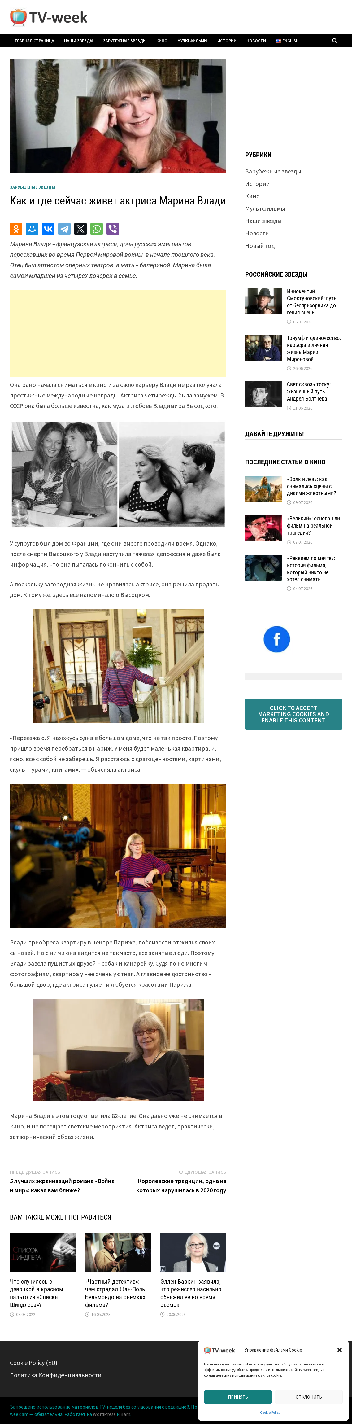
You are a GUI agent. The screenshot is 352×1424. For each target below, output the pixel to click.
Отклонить (309, 1397)
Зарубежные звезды (124, 40)
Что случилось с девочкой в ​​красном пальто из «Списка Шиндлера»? (36, 1293)
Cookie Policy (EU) (33, 1362)
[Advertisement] (118, 333)
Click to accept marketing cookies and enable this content (293, 714)
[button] (340, 1350)
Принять (238, 1397)
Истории (227, 40)
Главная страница (34, 40)
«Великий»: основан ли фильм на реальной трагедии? (313, 525)
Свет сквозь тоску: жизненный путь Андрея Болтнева (309, 391)
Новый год (260, 245)
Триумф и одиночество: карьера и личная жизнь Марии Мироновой (314, 348)
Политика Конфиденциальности (56, 1375)
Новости (256, 40)
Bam (125, 1414)
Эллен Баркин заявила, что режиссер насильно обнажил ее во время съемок (190, 1293)
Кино (161, 40)
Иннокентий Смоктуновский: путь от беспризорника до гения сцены (312, 302)
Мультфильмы (192, 40)
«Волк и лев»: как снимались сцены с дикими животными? (311, 486)
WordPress (104, 1414)
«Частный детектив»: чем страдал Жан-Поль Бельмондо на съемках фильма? (115, 1293)
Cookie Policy (270, 1412)
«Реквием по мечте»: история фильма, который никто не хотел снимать (311, 569)
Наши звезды (78, 40)
